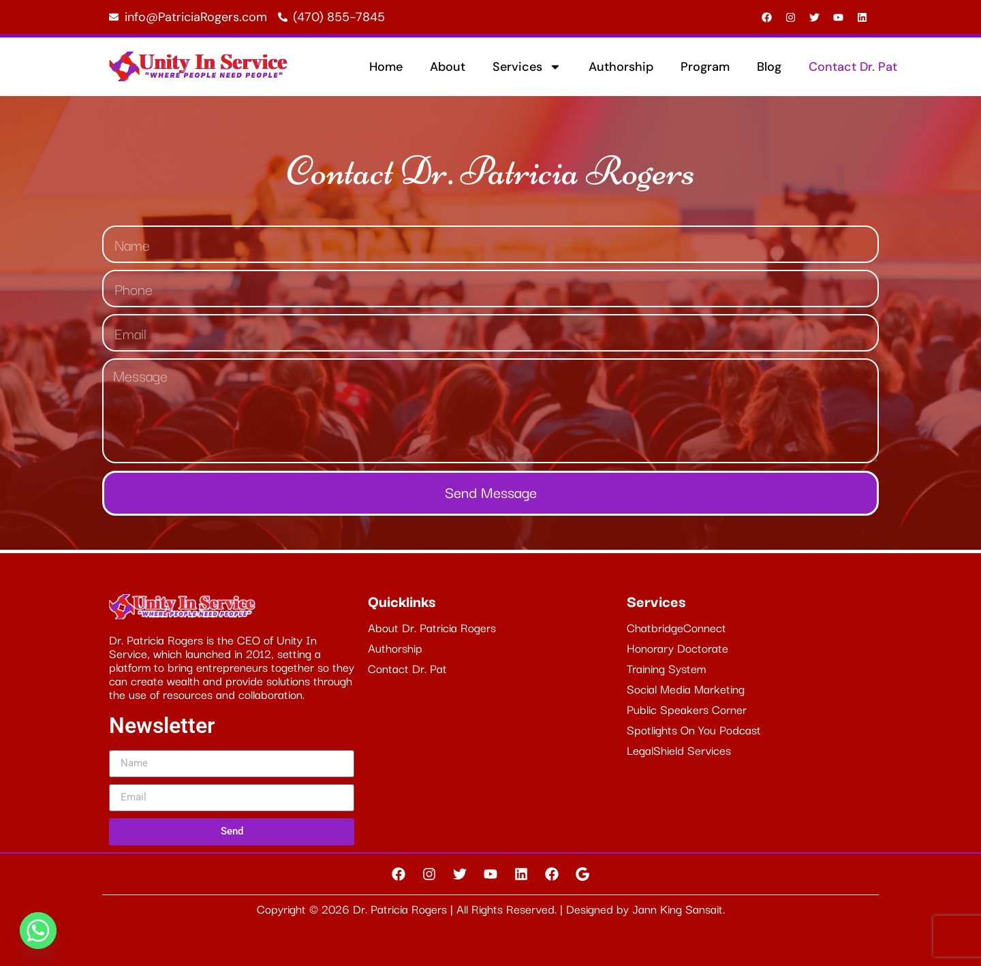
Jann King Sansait (677, 908)
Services (527, 67)
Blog (769, 67)
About (447, 67)
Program (705, 67)
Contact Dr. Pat (853, 67)
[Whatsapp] (38, 930)
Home (386, 67)
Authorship (621, 67)
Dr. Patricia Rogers (401, 908)
